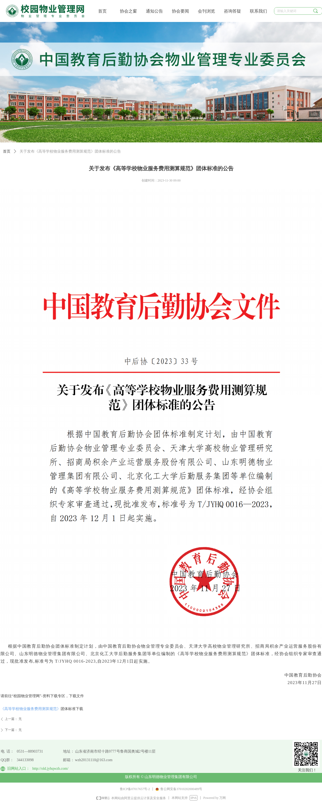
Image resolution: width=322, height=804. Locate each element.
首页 (6, 151)
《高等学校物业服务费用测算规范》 (31, 709)
